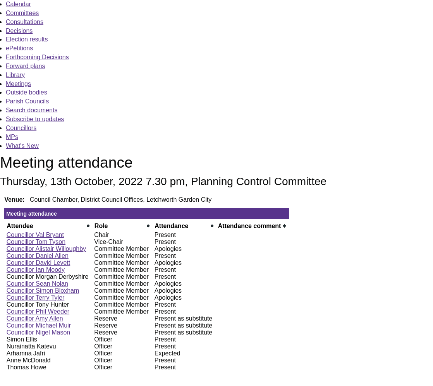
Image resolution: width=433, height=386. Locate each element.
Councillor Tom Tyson (36, 241)
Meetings (18, 84)
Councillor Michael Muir (39, 325)
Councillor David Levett (38, 262)
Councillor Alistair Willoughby (46, 248)
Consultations (24, 22)
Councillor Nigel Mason (38, 332)
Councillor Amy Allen (35, 318)
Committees (22, 13)
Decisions (19, 30)
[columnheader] (49, 226)
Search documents (31, 110)
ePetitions (19, 48)
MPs (12, 137)
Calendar (18, 4)
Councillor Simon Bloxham (43, 290)
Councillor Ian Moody (36, 269)
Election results (27, 39)
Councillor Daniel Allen (38, 255)
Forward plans (25, 66)
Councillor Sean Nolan (37, 283)
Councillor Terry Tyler (36, 297)
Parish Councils (27, 101)
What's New (22, 145)
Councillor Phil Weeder (38, 311)
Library (15, 75)
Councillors (21, 128)
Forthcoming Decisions (37, 57)
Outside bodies (26, 92)
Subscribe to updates (35, 119)
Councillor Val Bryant (35, 235)
